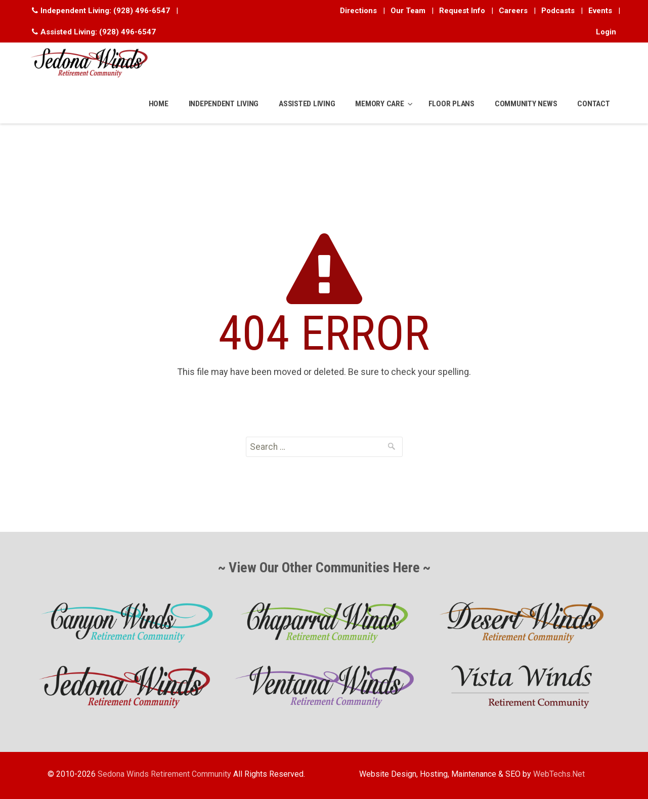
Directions (358, 10)
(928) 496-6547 (141, 10)
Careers (513, 10)
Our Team (408, 10)
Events (600, 10)
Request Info (462, 10)
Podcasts (558, 10)
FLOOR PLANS (451, 103)
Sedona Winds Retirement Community (164, 774)
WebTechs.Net (559, 774)
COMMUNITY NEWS (526, 103)
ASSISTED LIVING (307, 103)
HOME (158, 103)
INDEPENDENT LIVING (224, 103)
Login (606, 31)
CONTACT (593, 103)
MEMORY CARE (379, 103)
